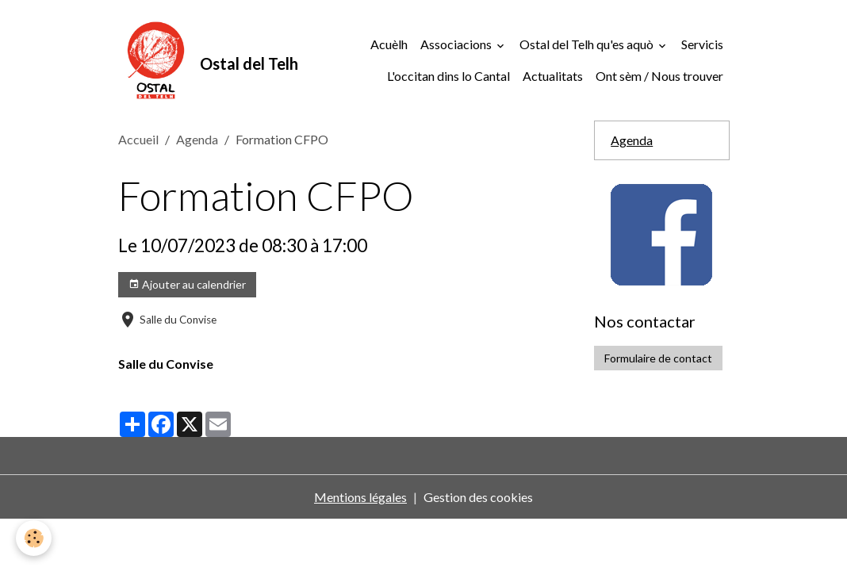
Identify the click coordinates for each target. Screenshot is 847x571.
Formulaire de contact (658, 358)
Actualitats (553, 75)
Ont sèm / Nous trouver (659, 75)
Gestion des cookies (478, 496)
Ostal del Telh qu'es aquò (587, 44)
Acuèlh (389, 44)
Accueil (138, 139)
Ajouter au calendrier (187, 285)
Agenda (197, 139)
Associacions (457, 44)
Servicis (702, 44)
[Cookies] (34, 538)
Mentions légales (360, 496)
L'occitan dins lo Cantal (448, 75)
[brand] (178, 60)
